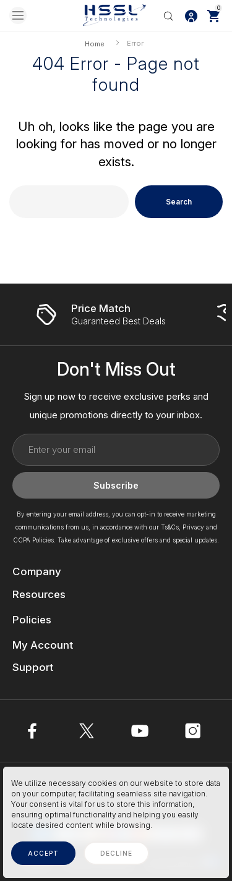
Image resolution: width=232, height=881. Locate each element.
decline (116, 853)
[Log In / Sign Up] (191, 15)
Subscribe (116, 485)
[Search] (168, 15)
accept (43, 853)
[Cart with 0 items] (213, 15)
